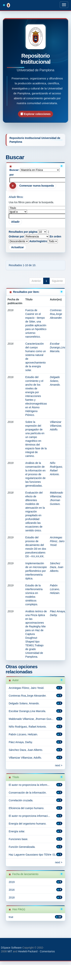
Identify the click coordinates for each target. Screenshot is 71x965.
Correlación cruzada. (21, 800)
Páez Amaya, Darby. (21, 742)
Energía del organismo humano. (27, 823)
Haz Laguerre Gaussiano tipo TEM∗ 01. (32, 854)
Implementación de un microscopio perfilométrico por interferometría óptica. (36, 571)
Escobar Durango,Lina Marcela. (58, 347)
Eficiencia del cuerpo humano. (26, 808)
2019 (12, 882)
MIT (10, 951)
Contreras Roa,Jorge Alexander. (56, 314)
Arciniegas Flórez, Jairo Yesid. (57, 541)
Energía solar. (17, 831)
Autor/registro (38, 241)
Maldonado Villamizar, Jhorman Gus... (31, 718)
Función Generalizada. (22, 846)
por (11, 174)
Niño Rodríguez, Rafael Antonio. (28, 726)
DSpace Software (11, 947)
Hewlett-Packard (27, 951)
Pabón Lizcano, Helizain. (55, 589)
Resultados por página (23, 231)
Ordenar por (16, 236)
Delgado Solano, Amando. (55, 381)
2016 (12, 889)
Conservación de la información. (28, 792)
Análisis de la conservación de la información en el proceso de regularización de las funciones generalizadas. (35, 474)
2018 (12, 897)
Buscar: (14, 169)
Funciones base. (18, 839)
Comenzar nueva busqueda (36, 185)
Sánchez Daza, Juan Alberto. (56, 567)
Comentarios (47, 951)
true (11, 916)
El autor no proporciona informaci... (29, 815)
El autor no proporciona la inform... (29, 784)
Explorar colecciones (35, 113)
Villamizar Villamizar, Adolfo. (56, 425)
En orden (55, 236)
